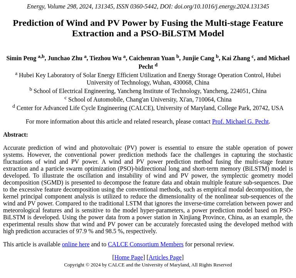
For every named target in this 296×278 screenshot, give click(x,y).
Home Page (128, 257)
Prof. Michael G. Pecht (240, 121)
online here (76, 244)
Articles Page (165, 257)
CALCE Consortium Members (145, 244)
